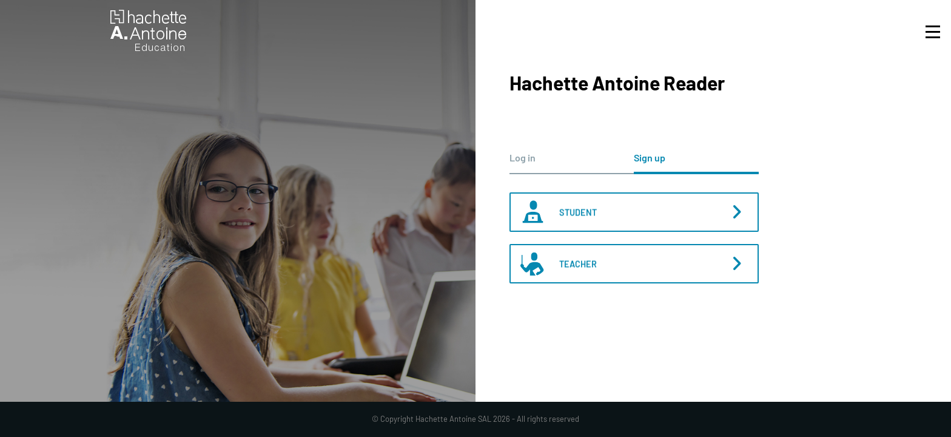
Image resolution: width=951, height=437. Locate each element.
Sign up (649, 157)
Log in (522, 157)
